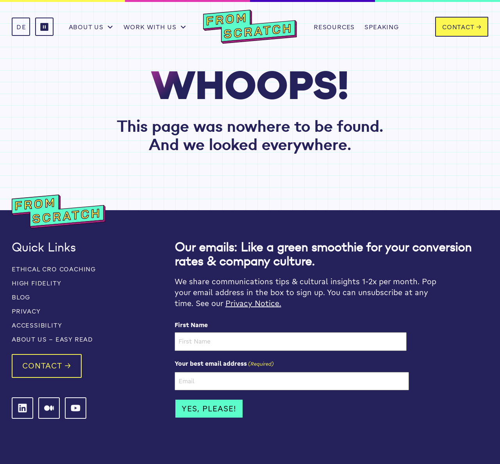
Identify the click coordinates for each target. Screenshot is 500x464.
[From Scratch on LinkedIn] (22, 408)
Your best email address (224, 363)
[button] (44, 27)
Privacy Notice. (253, 303)
